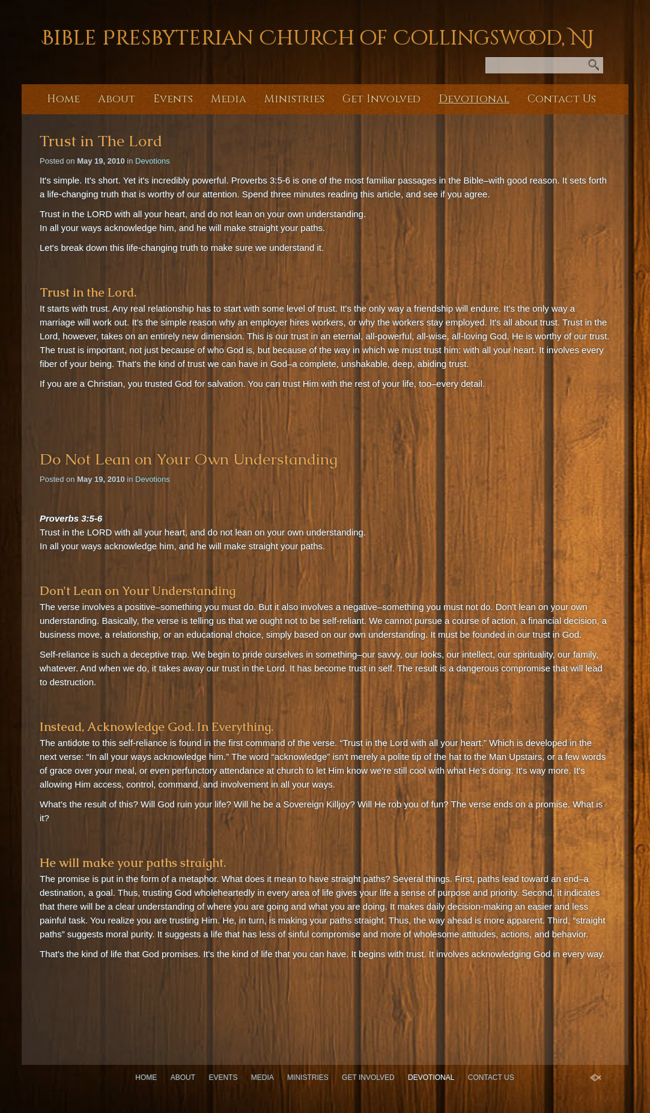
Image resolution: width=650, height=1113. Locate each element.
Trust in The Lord (101, 141)
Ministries (294, 98)
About (116, 98)
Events (173, 98)
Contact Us (561, 98)
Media (228, 98)
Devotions (152, 160)
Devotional (474, 98)
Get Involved (381, 98)
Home (63, 98)
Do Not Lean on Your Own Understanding (189, 459)
